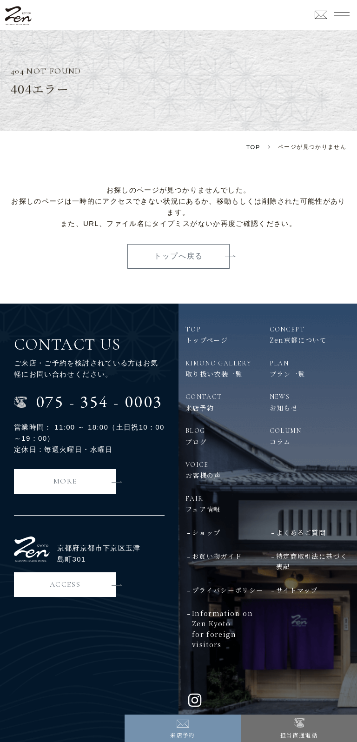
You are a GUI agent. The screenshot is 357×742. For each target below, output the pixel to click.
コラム (310, 436)
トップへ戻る (178, 256)
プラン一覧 (310, 368)
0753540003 (99, 401)
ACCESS (65, 584)
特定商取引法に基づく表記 (312, 561)
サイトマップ (297, 590)
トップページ (225, 334)
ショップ (206, 532)
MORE (65, 481)
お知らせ (310, 402)
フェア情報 (267, 504)
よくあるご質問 (301, 532)
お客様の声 (225, 470)
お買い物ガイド (217, 556)
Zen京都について (310, 334)
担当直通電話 (298, 735)
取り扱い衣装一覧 (225, 368)
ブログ (225, 436)
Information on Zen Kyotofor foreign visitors (222, 629)
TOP (253, 147)
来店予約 (182, 735)
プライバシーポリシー (228, 590)
